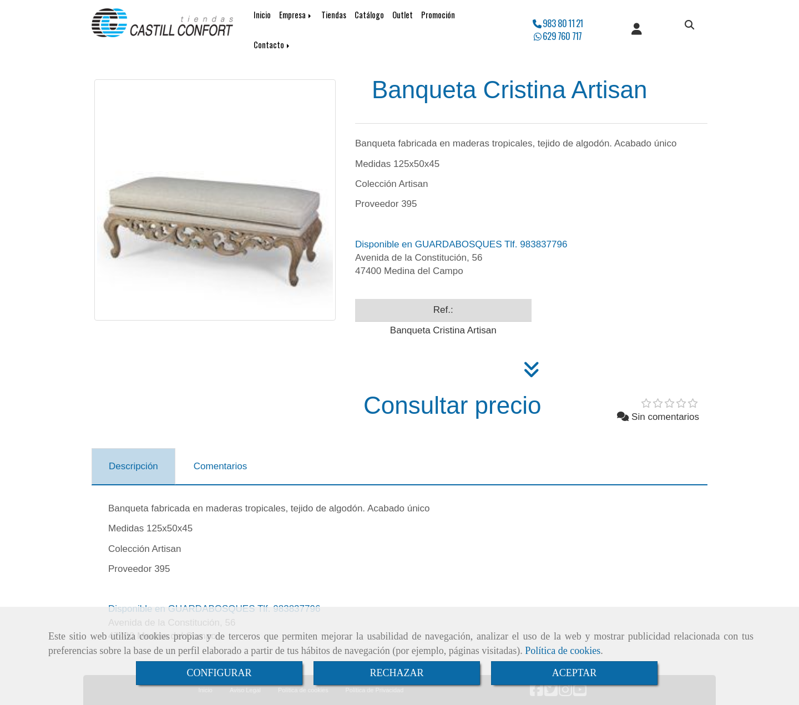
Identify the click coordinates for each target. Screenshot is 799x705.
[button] (637, 29)
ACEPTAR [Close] (574, 672)
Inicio (262, 15)
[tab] (133, 466)
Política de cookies (562, 650)
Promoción (438, 15)
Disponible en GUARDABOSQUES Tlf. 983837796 (461, 244)
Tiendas (333, 15)
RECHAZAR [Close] (396, 672)
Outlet (402, 15)
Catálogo (369, 15)
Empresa (296, 15)
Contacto (272, 44)
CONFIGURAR (218, 672)
